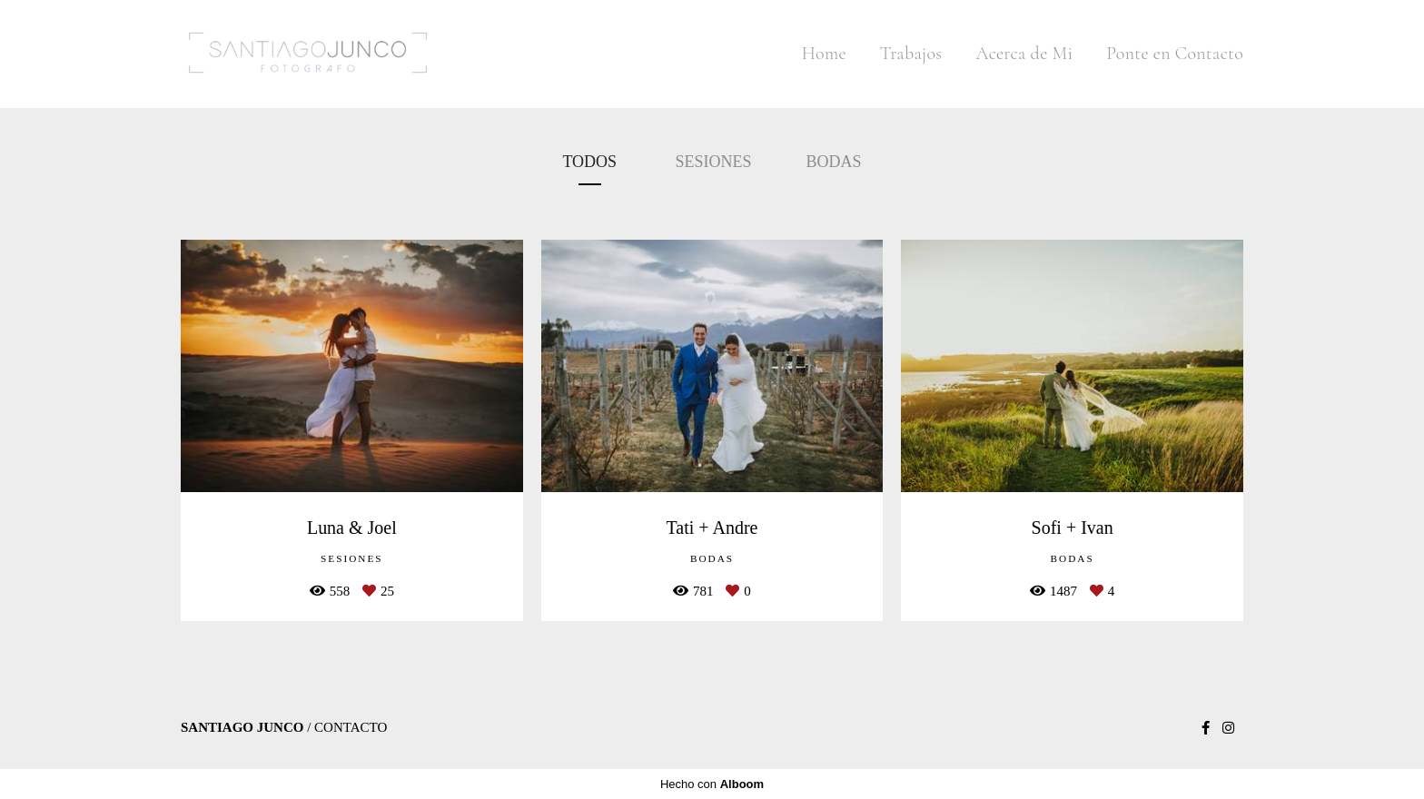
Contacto (350, 728)
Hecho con (712, 784)
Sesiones (714, 162)
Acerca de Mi (1024, 53)
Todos (589, 162)
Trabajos (911, 53)
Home (824, 53)
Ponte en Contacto (1174, 53)
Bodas (834, 162)
